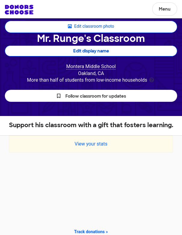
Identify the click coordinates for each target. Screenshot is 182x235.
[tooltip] (151, 79)
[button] (91, 96)
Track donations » (91, 231)
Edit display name (91, 51)
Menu (165, 9)
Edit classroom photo (91, 26)
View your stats (90, 144)
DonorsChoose (19, 9)
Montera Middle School (91, 66)
